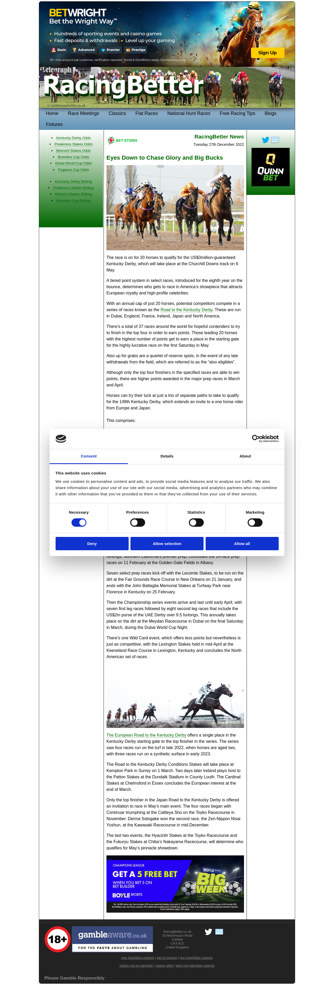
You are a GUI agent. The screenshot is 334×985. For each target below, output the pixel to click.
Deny (92, 543)
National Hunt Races (188, 113)
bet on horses (167, 958)
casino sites (164, 965)
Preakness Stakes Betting (73, 188)
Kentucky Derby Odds (73, 138)
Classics (117, 113)
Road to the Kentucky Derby (186, 310)
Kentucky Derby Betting (73, 181)
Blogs (270, 113)
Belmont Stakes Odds (73, 151)
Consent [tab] (89, 456)
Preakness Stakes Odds (74, 144)
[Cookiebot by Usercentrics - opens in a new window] (256, 439)
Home (52, 113)
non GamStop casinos (137, 958)
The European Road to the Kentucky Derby (146, 735)
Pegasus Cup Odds (73, 170)
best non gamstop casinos (195, 965)
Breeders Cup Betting (74, 200)
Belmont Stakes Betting (73, 194)
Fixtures (54, 124)
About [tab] (245, 456)
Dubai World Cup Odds (73, 163)
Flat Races (146, 113)
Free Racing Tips (237, 113)
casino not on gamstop (136, 965)
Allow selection (167, 543)
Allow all (242, 543)
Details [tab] (167, 456)
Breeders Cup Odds (73, 157)
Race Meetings (83, 113)
